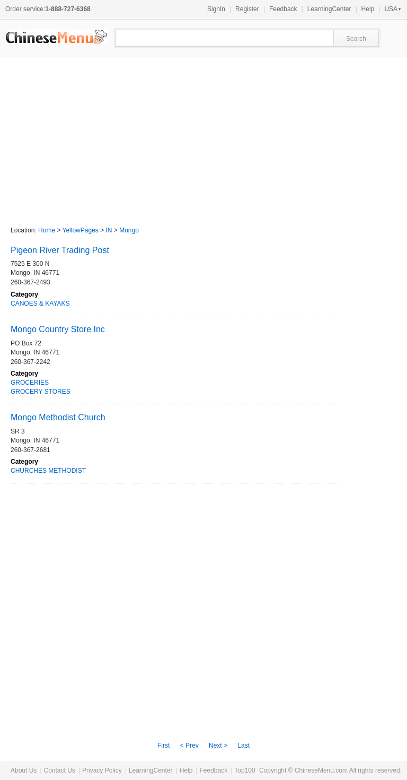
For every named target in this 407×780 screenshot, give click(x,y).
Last (243, 745)
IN (109, 230)
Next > (218, 745)
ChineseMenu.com (321, 770)
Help (368, 9)
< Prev (189, 745)
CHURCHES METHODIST (48, 470)
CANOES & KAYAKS (40, 303)
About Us (24, 770)
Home (46, 230)
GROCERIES (30, 382)
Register (247, 9)
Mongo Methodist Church (58, 417)
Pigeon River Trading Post (60, 250)
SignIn (216, 9)
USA (393, 9)
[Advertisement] (203, 136)
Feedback (283, 9)
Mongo (129, 230)
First (163, 745)
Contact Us (59, 770)
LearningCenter (329, 9)
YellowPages (81, 230)
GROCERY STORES (40, 391)
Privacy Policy (102, 770)
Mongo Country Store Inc (58, 329)
